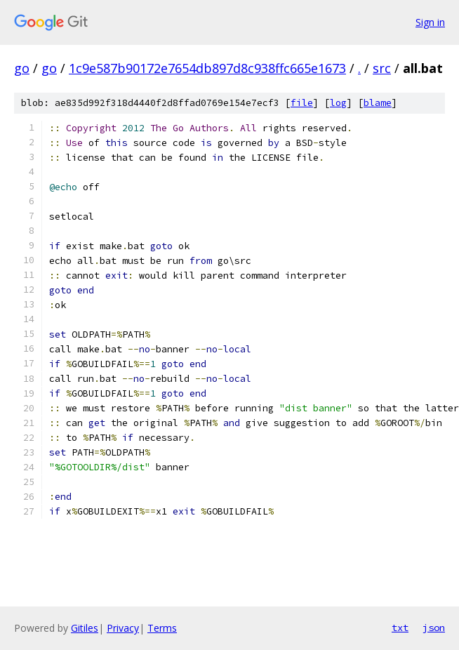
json (434, 627)
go (21, 68)
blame (378, 103)
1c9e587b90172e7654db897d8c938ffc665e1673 (207, 68)
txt (400, 627)
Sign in (430, 22)
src (382, 68)
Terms (162, 628)
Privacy (123, 628)
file (302, 103)
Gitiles (84, 628)
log (338, 103)
